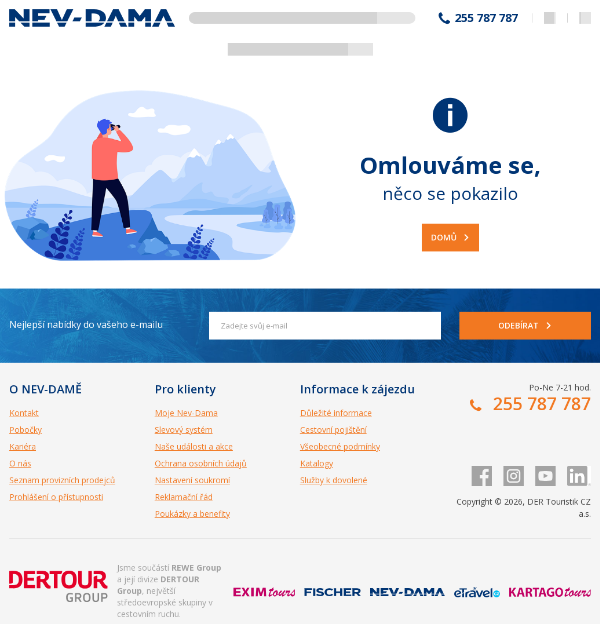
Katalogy (316, 463)
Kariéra (22, 446)
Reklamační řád (184, 496)
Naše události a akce (194, 446)
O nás (20, 463)
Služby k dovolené (333, 480)
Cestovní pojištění (333, 429)
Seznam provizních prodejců (62, 480)
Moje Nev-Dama (186, 412)
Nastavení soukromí (192, 480)
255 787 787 (486, 18)
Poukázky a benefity (192, 513)
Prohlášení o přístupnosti (56, 496)
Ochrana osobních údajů (201, 463)
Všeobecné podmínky (340, 446)
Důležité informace (336, 412)
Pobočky (25, 429)
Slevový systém (184, 429)
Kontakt (24, 412)
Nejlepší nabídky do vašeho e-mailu (86, 324)
